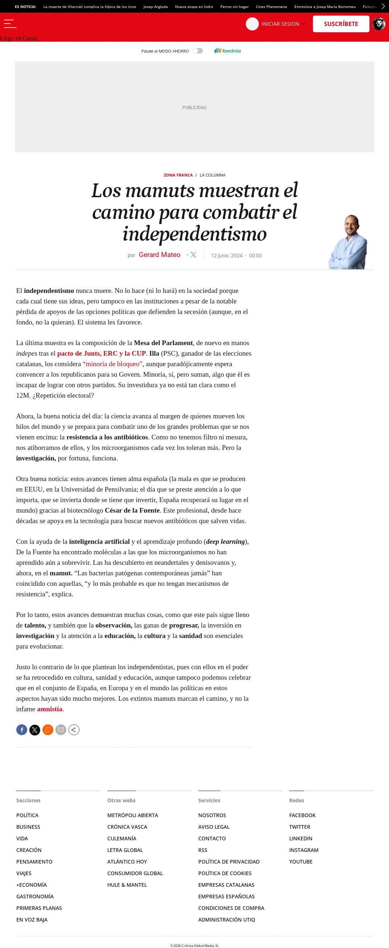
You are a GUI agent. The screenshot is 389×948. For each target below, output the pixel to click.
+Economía (31, 884)
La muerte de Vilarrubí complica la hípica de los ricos (90, 6)
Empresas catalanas (226, 884)
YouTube (301, 861)
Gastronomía (35, 896)
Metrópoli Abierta (132, 815)
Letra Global (125, 849)
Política (27, 815)
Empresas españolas (226, 896)
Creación (29, 849)
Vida (22, 838)
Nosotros (212, 815)
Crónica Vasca (127, 826)
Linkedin (301, 838)
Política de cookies (225, 873)
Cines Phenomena (271, 6)
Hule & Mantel (127, 884)
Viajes (24, 873)
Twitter (299, 826)
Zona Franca (178, 175)
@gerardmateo (193, 254)
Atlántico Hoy (127, 861)
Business (28, 826)
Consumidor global (135, 873)
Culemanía (121, 838)
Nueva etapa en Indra (194, 6)
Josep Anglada (156, 6)
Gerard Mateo (160, 255)
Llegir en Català (18, 38)
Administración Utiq (226, 919)
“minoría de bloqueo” (112, 364)
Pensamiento (34, 861)
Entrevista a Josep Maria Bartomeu (325, 6)
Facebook (302, 815)
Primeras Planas (39, 907)
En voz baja (31, 919)
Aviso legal (213, 826)
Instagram (304, 849)
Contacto (212, 838)
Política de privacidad (229, 861)
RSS (202, 849)
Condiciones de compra (231, 907)
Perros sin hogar (234, 6)
